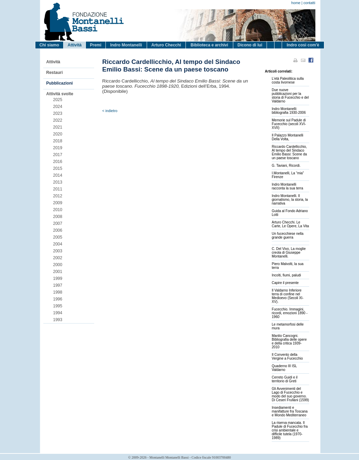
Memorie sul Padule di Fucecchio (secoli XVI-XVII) (289, 124)
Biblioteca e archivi (209, 45)
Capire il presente (285, 283)
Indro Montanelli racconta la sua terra (287, 186)
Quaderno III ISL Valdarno (284, 368)
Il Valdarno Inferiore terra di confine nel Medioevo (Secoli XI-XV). (287, 296)
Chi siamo (49, 45)
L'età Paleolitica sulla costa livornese (288, 80)
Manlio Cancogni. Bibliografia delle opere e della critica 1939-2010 (289, 341)
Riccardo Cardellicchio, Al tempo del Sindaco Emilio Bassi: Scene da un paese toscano (289, 152)
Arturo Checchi (166, 45)
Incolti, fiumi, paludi (286, 275)
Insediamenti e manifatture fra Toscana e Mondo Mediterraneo (289, 411)
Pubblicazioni (59, 83)
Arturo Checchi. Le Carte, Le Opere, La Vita (290, 224)
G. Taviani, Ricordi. (286, 165)
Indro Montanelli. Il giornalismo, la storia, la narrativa (290, 199)
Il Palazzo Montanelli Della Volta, (287, 137)
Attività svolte (60, 93)
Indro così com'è (303, 45)
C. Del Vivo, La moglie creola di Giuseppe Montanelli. (289, 252)
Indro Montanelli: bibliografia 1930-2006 (289, 110)
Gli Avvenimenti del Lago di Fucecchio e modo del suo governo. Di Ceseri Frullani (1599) (290, 394)
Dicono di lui (249, 45)
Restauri (54, 72)
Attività (75, 45)
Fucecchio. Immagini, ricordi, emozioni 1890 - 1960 (289, 313)
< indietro (109, 111)
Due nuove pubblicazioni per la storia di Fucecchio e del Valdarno (290, 95)
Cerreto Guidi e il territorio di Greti (285, 379)
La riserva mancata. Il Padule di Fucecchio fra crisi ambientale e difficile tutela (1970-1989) (290, 430)
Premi (95, 45)
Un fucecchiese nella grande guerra (287, 235)
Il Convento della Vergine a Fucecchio (287, 356)
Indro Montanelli (126, 45)
